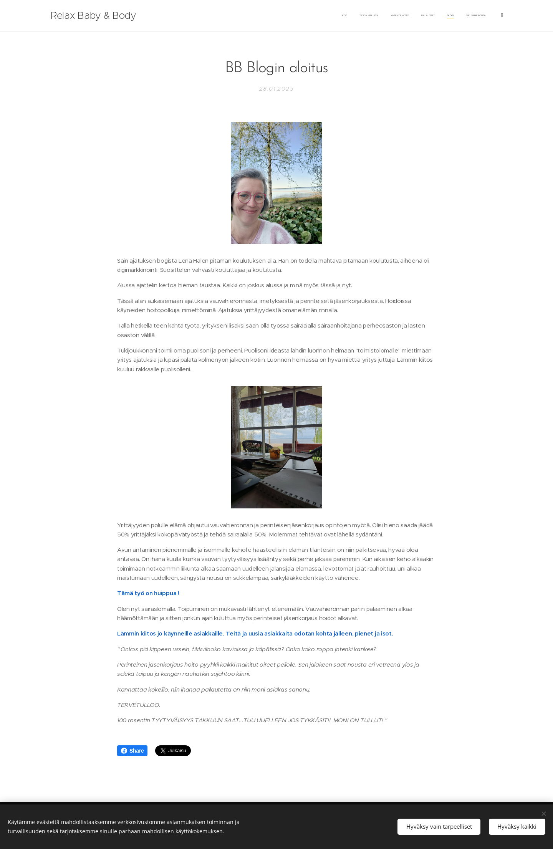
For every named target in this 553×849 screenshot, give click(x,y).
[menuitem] (374, 15)
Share (132, 751)
